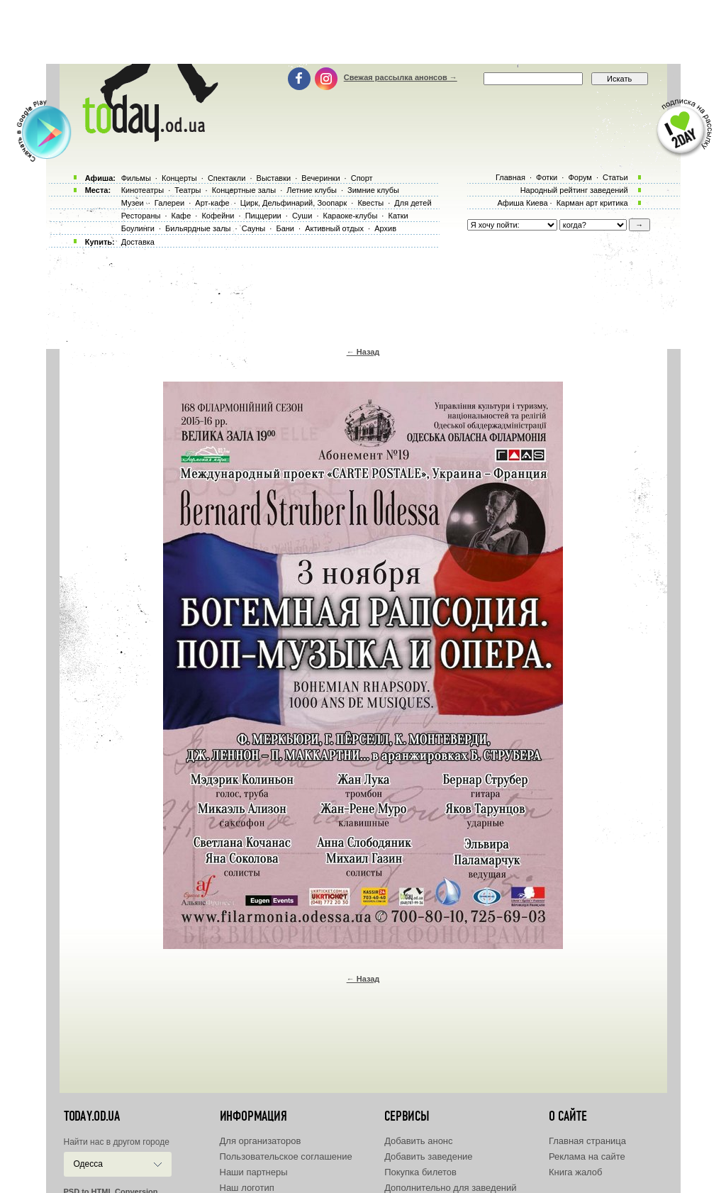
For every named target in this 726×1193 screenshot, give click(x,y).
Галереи (169, 203)
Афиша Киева (522, 203)
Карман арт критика (592, 203)
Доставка (138, 242)
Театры (187, 190)
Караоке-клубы (350, 215)
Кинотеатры (142, 190)
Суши (302, 215)
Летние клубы (311, 190)
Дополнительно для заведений (450, 1187)
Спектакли (227, 178)
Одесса (88, 1164)
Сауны (254, 228)
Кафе (181, 215)
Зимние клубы (373, 190)
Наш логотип (247, 1187)
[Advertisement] (363, 32)
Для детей (412, 203)
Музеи (132, 203)
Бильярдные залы (197, 228)
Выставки (274, 178)
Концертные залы (244, 190)
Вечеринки (320, 178)
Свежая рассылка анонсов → (400, 77)
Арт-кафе (212, 203)
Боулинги (138, 228)
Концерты (179, 178)
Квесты (370, 203)
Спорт (362, 178)
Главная (510, 177)
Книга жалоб (576, 1172)
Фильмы (136, 178)
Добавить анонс (418, 1141)
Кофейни (217, 215)
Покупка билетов (420, 1172)
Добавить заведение (428, 1156)
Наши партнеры (254, 1172)
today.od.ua (92, 1116)
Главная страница (587, 1141)
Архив (385, 228)
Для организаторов (260, 1141)
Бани (285, 228)
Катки (398, 215)
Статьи (615, 177)
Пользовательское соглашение (286, 1156)
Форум (579, 177)
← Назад (363, 352)
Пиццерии (263, 215)
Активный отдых (334, 228)
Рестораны (141, 215)
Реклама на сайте (587, 1156)
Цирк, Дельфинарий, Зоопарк (293, 203)
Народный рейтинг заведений (574, 190)
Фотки (546, 177)
